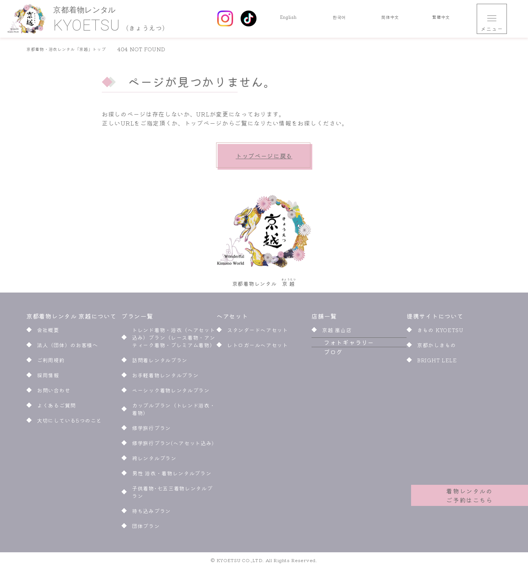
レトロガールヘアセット (257, 347)
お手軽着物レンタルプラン (165, 377)
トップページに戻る (264, 155)
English (288, 19)
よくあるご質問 (56, 407)
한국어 (339, 19)
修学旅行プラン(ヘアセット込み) (174, 445)
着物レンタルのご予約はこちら (470, 491)
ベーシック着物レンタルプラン (171, 392)
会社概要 (48, 332)
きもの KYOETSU (440, 332)
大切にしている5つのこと (69, 422)
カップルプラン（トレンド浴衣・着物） (173, 411)
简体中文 (390, 19)
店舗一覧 (324, 318)
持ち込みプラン (151, 513)
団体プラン (146, 528)
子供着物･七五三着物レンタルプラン (172, 494)
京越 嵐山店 (336, 332)
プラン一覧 (137, 318)
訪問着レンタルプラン (159, 362)
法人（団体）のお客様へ (67, 347)
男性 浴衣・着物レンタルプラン (172, 475)
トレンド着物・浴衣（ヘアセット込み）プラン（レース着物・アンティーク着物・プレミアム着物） (173, 339)
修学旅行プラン (151, 430)
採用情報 (48, 377)
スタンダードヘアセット (257, 332)
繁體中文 (441, 19)
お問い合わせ (53, 392)
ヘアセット (232, 318)
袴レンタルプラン (154, 460)
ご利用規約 (51, 362)
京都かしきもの (436, 347)
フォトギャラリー (337, 353)
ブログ (321, 372)
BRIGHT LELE (437, 362)
